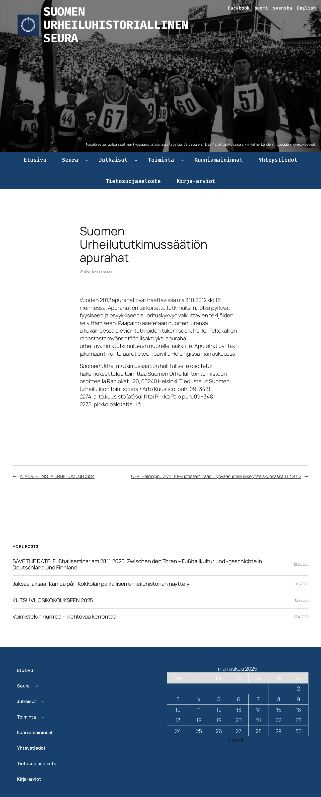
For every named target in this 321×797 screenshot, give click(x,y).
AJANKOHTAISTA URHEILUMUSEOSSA (57, 476)
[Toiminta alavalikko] (182, 159)
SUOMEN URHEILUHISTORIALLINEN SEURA (115, 25)
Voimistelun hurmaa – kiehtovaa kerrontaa (64, 617)
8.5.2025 (301, 600)
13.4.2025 (301, 616)
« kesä (235, 740)
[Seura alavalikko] (86, 159)
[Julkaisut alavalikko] (136, 159)
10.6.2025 (301, 564)
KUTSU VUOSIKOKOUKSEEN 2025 (53, 600)
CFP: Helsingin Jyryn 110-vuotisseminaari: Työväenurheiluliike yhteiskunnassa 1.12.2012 (216, 476)
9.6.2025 (301, 583)
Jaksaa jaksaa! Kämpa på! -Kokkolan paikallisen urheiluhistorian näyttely (101, 584)
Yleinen (106, 271)
